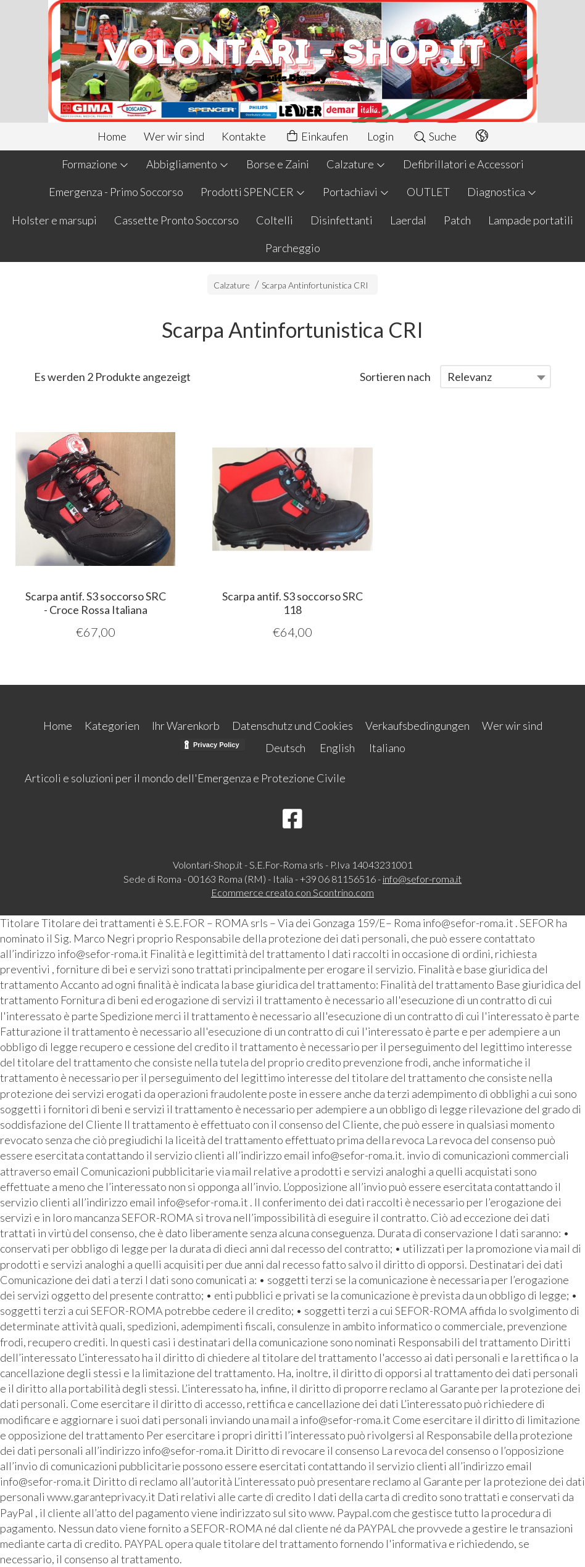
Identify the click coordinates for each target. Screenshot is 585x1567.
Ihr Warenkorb (186, 725)
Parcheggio (292, 248)
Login (380, 136)
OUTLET (428, 191)
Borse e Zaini (277, 164)
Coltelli (274, 220)
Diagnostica (502, 191)
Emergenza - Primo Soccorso (116, 191)
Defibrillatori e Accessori (463, 164)
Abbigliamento (187, 164)
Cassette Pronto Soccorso (176, 220)
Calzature (356, 164)
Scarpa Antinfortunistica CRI (315, 285)
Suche (435, 136)
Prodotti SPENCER (253, 191)
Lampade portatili (530, 220)
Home (112, 136)
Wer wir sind (174, 136)
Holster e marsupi (54, 220)
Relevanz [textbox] (469, 376)
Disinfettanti (341, 220)
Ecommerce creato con (292, 892)
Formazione (95, 164)
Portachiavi (356, 191)
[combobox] (495, 376)
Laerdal (408, 220)
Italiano (387, 748)
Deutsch (285, 748)
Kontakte (244, 136)
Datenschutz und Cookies (292, 725)
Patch (457, 220)
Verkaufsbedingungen (417, 725)
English (337, 748)
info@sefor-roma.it (422, 879)
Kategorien (112, 725)
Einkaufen (316, 136)
